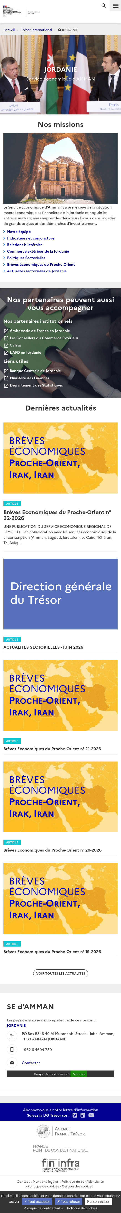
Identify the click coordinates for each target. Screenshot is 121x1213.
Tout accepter (37, 1202)
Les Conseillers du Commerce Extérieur (40, 337)
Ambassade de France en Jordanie (36, 330)
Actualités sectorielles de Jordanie (37, 270)
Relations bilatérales (24, 244)
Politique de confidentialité (82, 1181)
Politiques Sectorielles (26, 257)
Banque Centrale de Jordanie (32, 370)
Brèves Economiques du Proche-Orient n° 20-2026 (52, 850)
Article (12, 503)
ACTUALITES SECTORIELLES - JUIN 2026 (43, 647)
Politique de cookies (43, 1186)
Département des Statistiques (33, 384)
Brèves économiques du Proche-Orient (41, 264)
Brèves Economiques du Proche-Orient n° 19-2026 (52, 951)
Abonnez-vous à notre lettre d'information (60, 1109)
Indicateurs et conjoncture (30, 237)
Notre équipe (19, 231)
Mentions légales (45, 1181)
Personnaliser (98, 1202)
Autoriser (79, 1074)
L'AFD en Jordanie (22, 352)
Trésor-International (36, 29)
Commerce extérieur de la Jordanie (38, 251)
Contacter (31, 1062)
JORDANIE (16, 1025)
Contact (23, 1181)
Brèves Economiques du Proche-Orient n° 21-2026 (52, 748)
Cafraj (12, 344)
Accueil (9, 29)
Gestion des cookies (77, 1186)
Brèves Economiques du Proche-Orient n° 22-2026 (57, 514)
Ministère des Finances (26, 377)
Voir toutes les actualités (60, 973)
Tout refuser (68, 1202)
